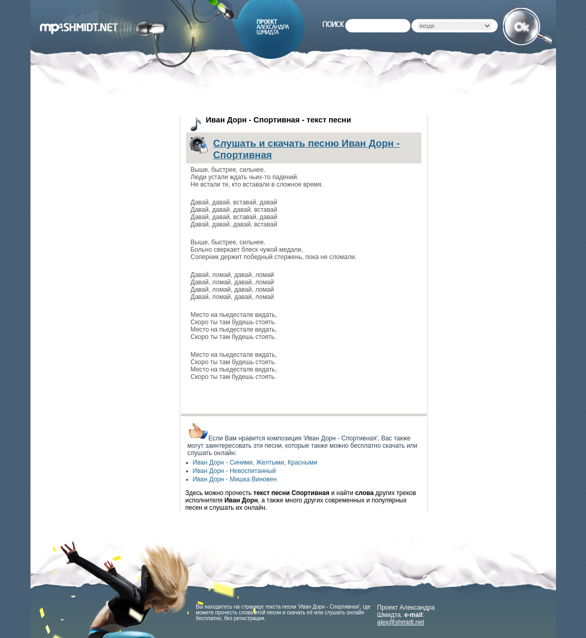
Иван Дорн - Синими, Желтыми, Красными (255, 462)
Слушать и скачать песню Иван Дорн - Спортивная (306, 149)
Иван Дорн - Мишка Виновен (235, 479)
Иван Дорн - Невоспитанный (234, 471)
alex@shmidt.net (401, 622)
